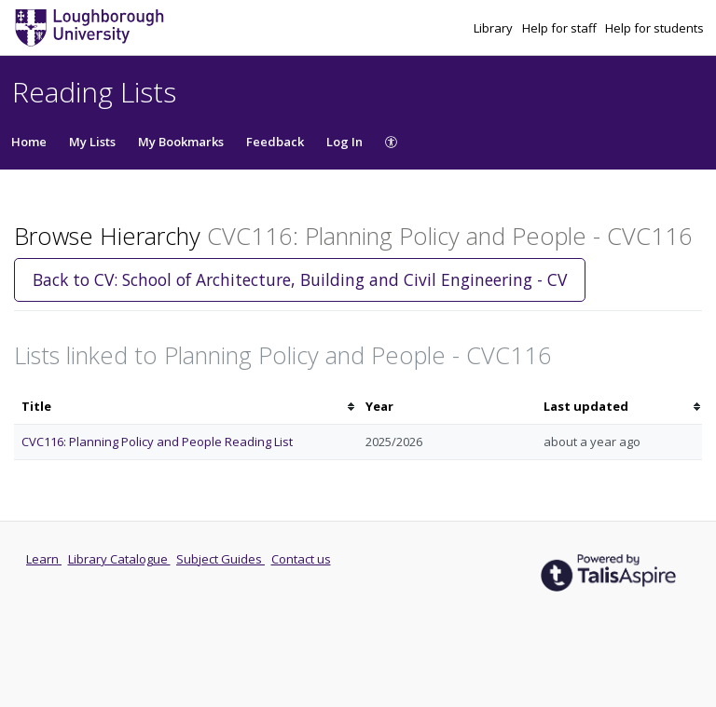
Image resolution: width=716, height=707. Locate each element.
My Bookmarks (181, 141)
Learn (44, 559)
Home (29, 141)
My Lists (92, 141)
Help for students (654, 28)
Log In (344, 141)
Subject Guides (220, 559)
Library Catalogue (119, 559)
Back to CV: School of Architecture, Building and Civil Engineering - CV (300, 279)
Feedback (275, 141)
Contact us (301, 559)
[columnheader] (186, 406)
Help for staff (560, 28)
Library (495, 28)
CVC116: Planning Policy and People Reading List (157, 441)
